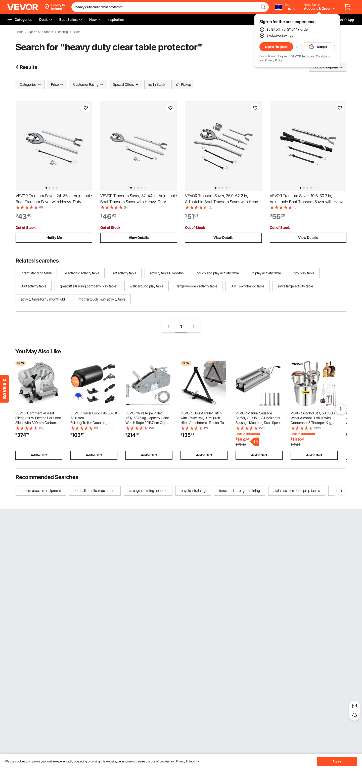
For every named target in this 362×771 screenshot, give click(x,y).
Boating (63, 32)
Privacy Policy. (274, 60)
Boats (76, 32)
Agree (337, 761)
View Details (139, 237)
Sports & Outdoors (40, 32)
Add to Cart (39, 455)
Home (19, 32)
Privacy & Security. (187, 761)
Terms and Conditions (316, 56)
